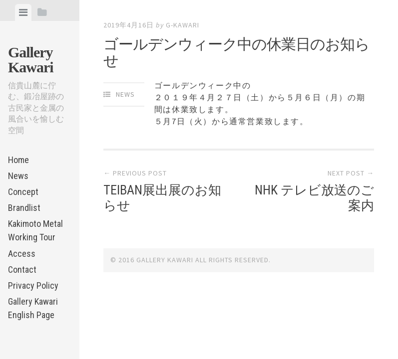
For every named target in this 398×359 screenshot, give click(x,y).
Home (18, 160)
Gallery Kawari (30, 59)
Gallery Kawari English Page (33, 308)
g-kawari (182, 24)
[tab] (23, 12)
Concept (23, 191)
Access (21, 253)
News (18, 176)
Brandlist (24, 207)
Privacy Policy (33, 285)
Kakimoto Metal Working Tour (35, 230)
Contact (22, 269)
